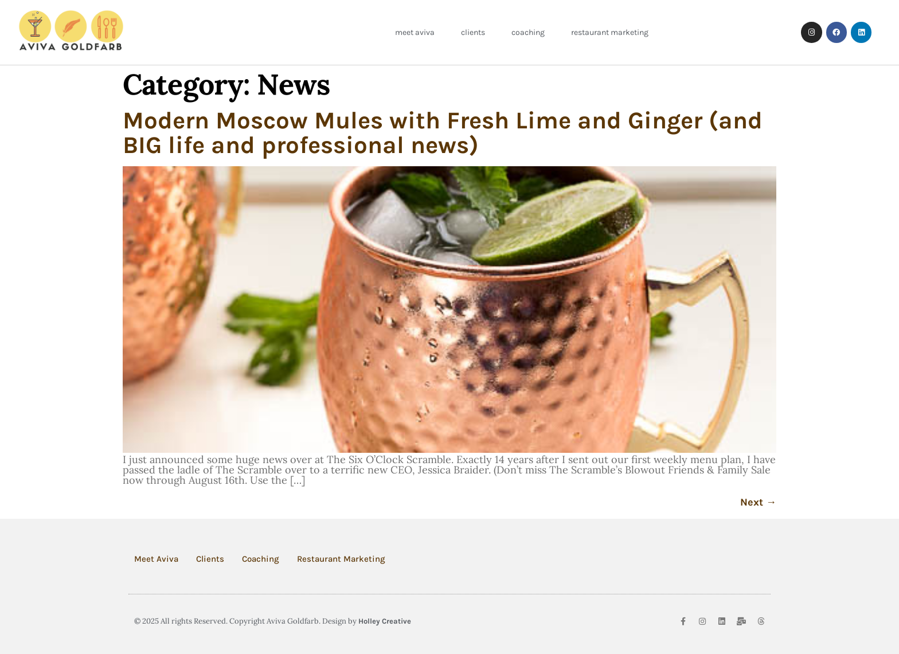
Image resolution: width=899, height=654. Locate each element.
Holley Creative (384, 621)
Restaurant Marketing (609, 32)
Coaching (528, 32)
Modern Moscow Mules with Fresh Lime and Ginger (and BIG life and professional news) (443, 132)
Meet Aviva (415, 32)
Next (758, 502)
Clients (473, 32)
